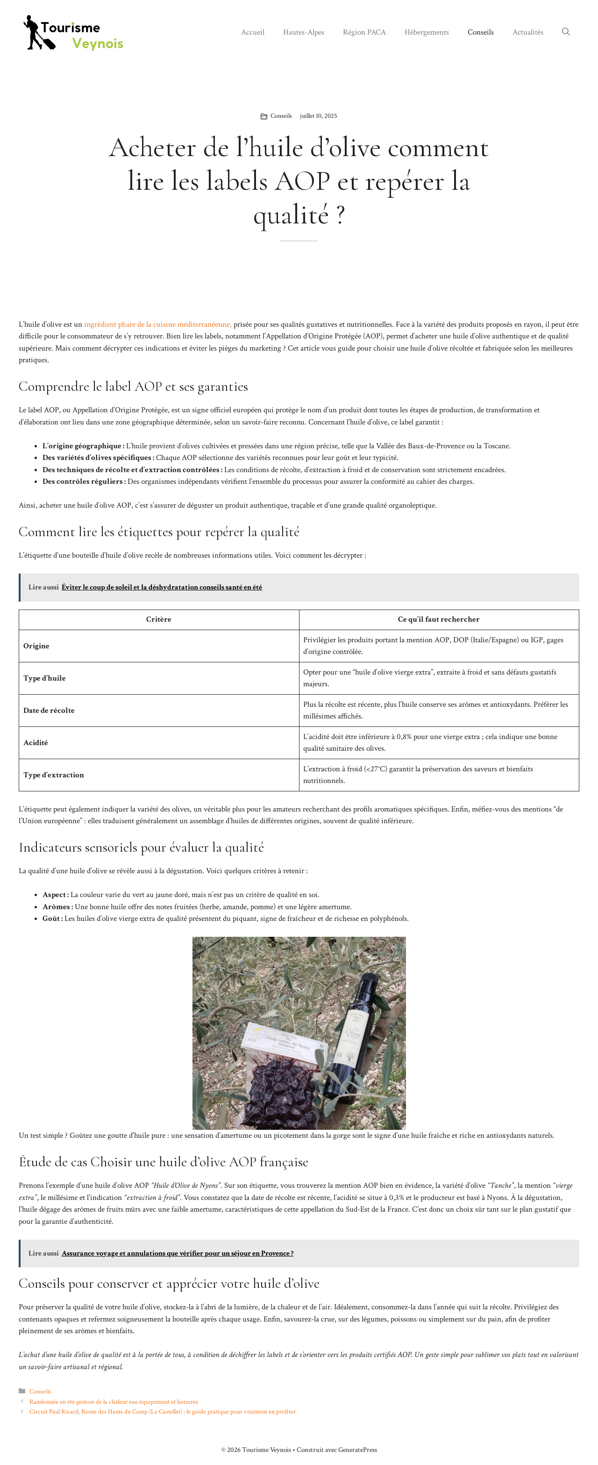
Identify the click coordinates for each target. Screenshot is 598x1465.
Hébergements (427, 32)
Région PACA (364, 32)
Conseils (481, 32)
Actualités (528, 32)
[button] (566, 32)
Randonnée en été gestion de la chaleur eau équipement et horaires (113, 1401)
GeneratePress (357, 1449)
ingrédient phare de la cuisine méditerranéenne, (157, 324)
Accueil (252, 32)
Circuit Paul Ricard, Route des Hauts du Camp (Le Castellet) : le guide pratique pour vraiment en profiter (162, 1411)
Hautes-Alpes (303, 32)
